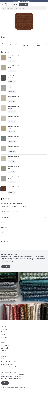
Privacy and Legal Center (8, 361)
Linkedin (18, 390)
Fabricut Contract (5, 34)
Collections (4, 337)
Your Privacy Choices (8, 367)
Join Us (5, 383)
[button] (2, 4)
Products (4, 329)
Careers (3, 350)
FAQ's (3, 359)
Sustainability (5, 348)
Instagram (4, 390)
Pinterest (11, 390)
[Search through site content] (25, 8)
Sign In (15, 4)
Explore (33, 1)
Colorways (5, 52)
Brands (3, 332)
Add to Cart (11, 121)
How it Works (5, 345)
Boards (3, 334)
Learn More (6, 266)
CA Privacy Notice (6, 364)
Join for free (23, 4)
